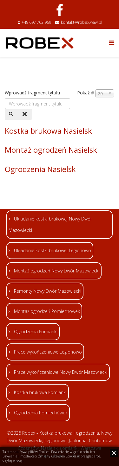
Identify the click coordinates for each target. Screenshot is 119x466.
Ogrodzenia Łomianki (35, 332)
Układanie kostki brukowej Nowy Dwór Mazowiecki (50, 224)
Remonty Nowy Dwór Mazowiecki (47, 291)
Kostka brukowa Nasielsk (48, 130)
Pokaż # (85, 93)
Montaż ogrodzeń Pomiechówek (46, 311)
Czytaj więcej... (14, 460)
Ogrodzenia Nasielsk (40, 169)
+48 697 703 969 (36, 22)
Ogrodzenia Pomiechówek (40, 413)
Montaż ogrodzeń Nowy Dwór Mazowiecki (56, 271)
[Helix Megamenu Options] (111, 42)
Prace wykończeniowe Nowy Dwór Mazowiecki (60, 372)
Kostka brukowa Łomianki (40, 392)
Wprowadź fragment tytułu (33, 93)
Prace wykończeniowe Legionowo (47, 352)
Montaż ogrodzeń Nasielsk (51, 149)
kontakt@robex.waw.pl (81, 22)
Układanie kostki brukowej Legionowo (52, 250)
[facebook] (59, 10)
